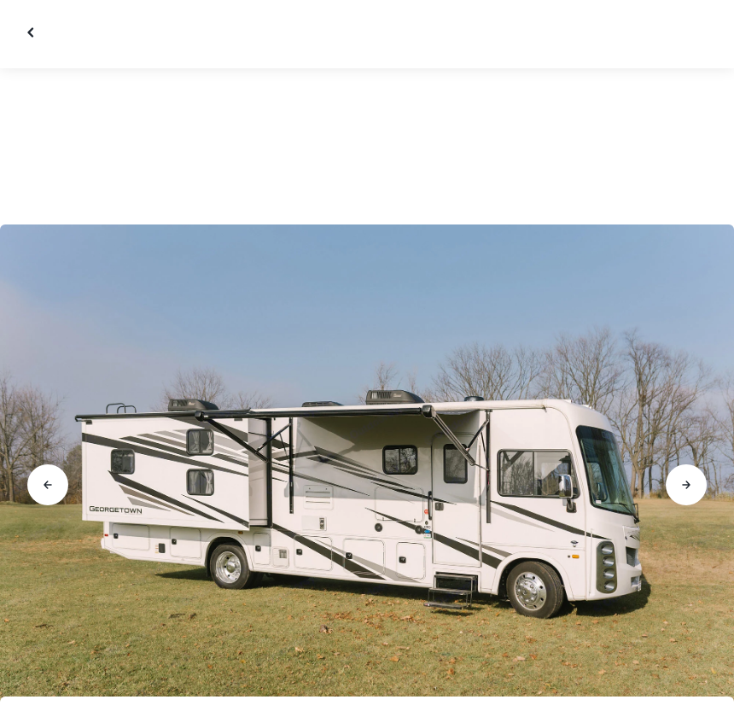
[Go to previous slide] (47, 484)
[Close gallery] (32, 32)
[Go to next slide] (686, 484)
